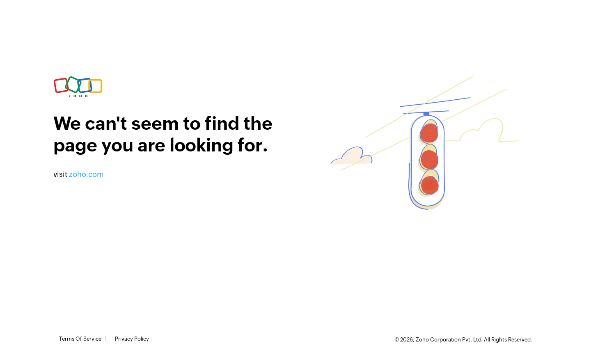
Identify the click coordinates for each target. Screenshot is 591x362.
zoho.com (86, 174)
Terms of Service (80, 339)
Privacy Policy (132, 339)
